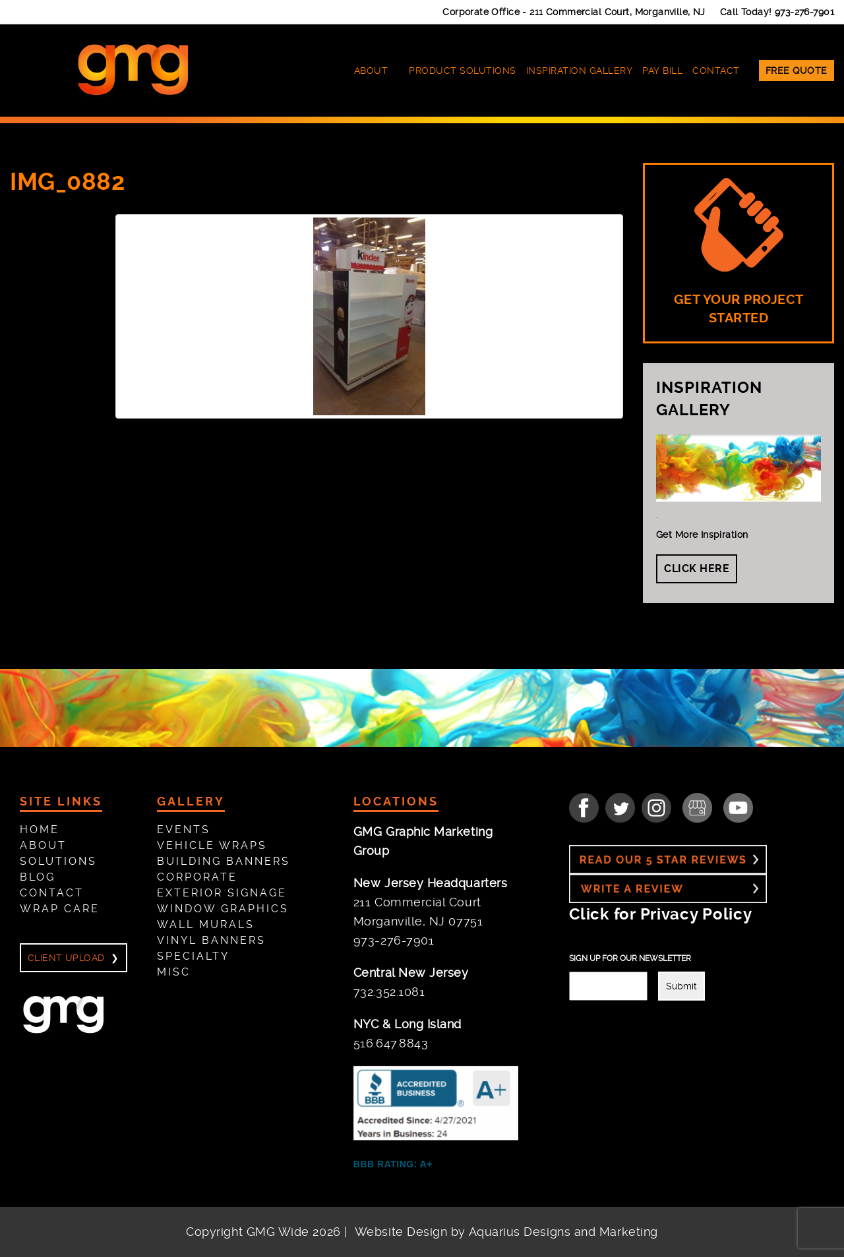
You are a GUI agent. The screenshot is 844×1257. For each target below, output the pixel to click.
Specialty (193, 956)
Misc (174, 972)
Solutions (58, 861)
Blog (37, 877)
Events (183, 829)
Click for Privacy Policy (660, 914)
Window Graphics (223, 908)
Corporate (197, 877)
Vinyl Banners (211, 940)
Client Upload (66, 957)
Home (39, 829)
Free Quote (797, 70)
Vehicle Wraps (212, 845)
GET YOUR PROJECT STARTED (739, 252)
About (371, 70)
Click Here (696, 568)
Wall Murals (206, 924)
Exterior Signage (222, 893)
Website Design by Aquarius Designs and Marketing (506, 1232)
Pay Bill (662, 70)
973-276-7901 (804, 12)
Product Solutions (462, 70)
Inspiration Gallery (579, 70)
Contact (716, 70)
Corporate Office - (574, 12)
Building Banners (223, 861)
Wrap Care (60, 908)
